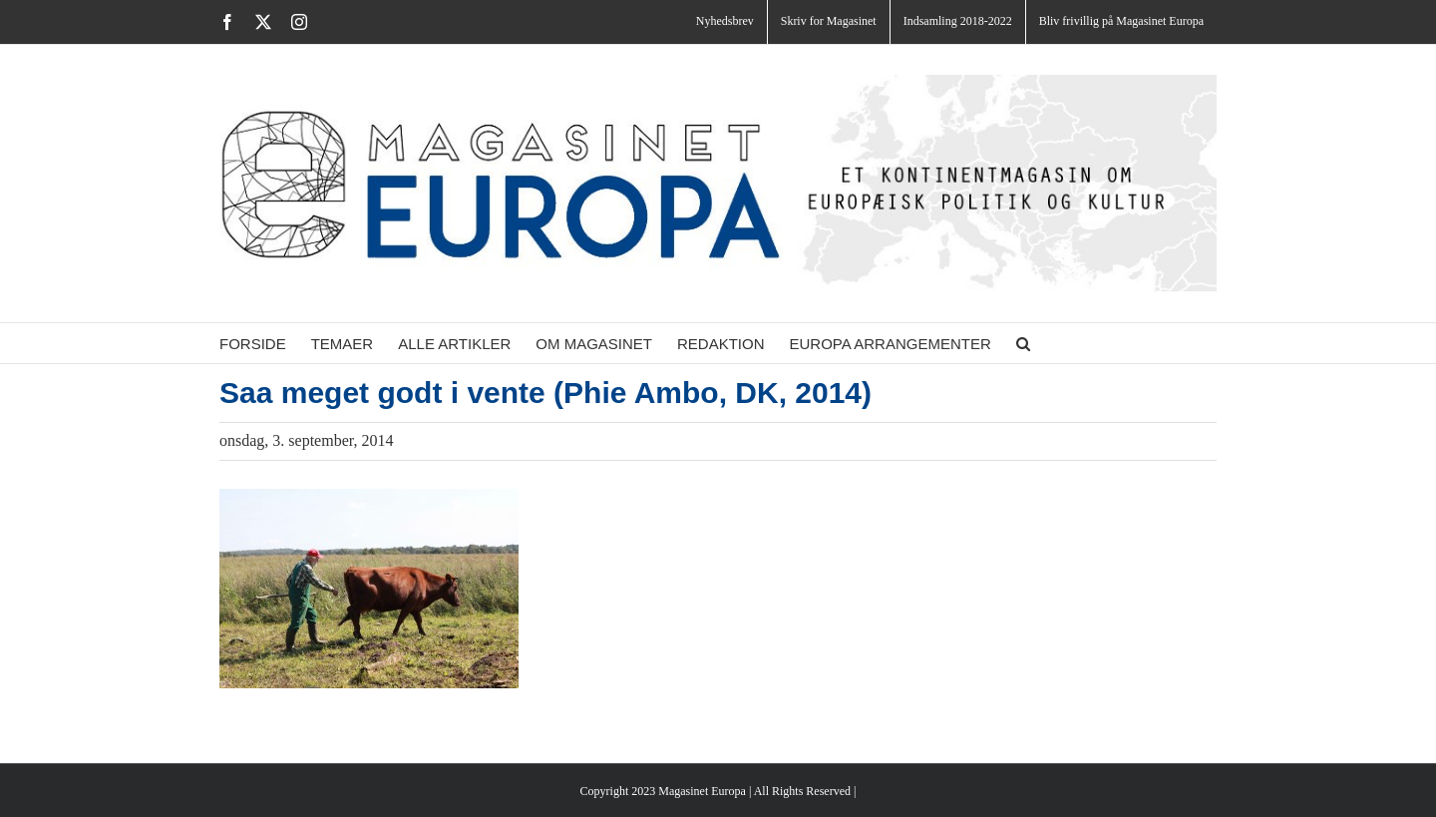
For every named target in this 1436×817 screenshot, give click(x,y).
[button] (1023, 343)
